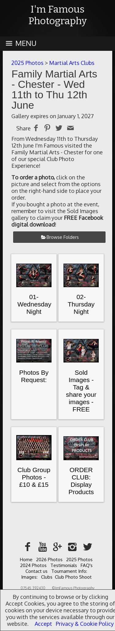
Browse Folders (63, 237)
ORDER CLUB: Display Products (81, 480)
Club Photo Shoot (73, 577)
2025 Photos (27, 62)
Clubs (46, 577)
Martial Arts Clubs (71, 62)
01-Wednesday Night (34, 304)
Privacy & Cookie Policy (85, 623)
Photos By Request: (34, 376)
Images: (29, 577)
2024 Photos (33, 565)
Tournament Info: (69, 571)
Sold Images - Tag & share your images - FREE (81, 391)
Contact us (36, 571)
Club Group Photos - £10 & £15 (33, 477)
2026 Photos (49, 559)
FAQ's (87, 565)
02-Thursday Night (81, 304)
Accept (43, 623)
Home (26, 559)
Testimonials (63, 565)
